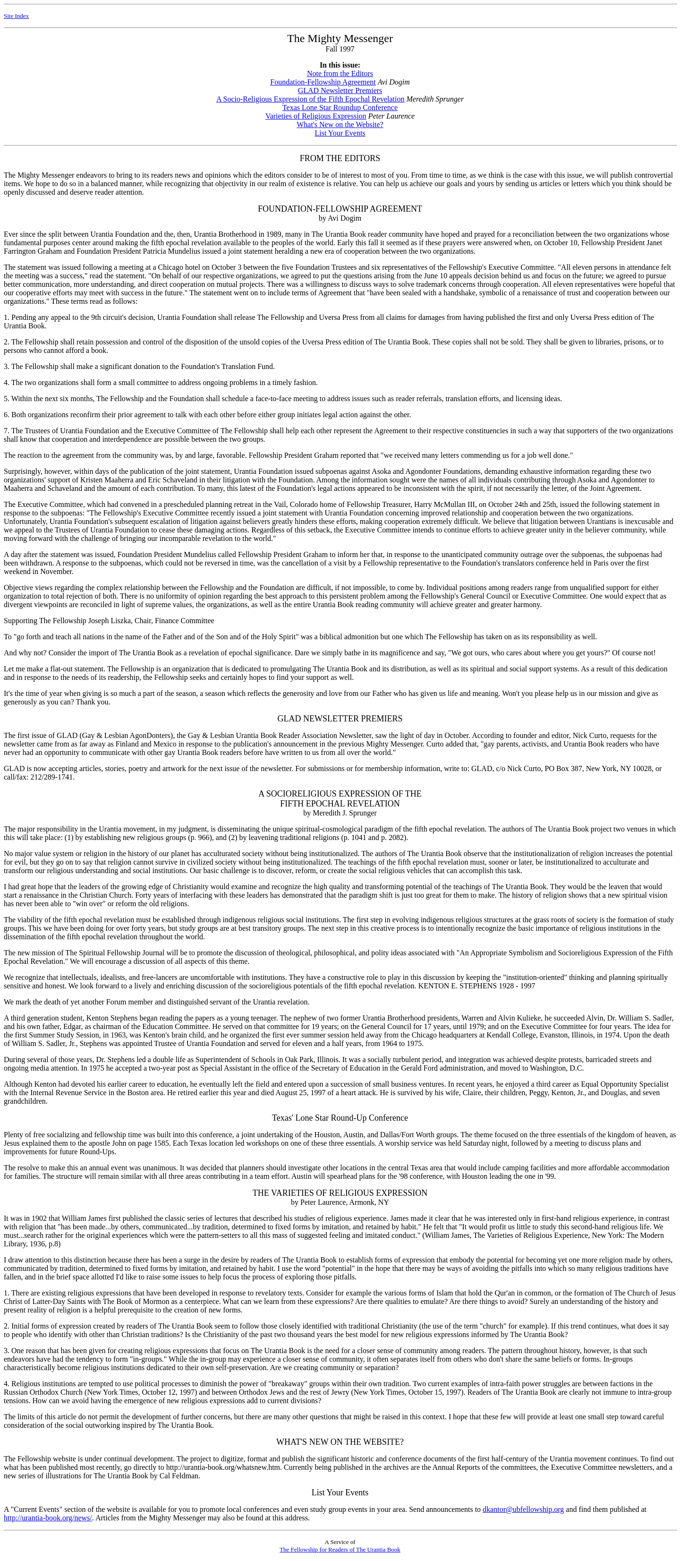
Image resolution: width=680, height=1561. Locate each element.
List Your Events (339, 133)
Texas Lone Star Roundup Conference (340, 107)
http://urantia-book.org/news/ (48, 1518)
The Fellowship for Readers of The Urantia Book (340, 1549)
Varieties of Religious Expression (315, 116)
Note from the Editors (340, 73)
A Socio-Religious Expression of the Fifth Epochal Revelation (310, 99)
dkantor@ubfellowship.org (523, 1509)
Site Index (16, 15)
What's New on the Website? (340, 124)
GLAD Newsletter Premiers (340, 90)
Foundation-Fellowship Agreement (323, 82)
